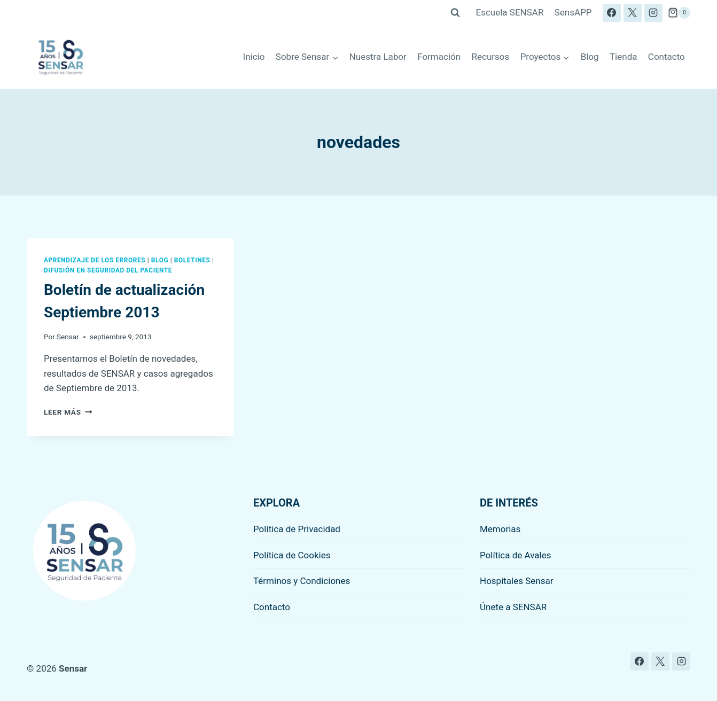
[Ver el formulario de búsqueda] (455, 12)
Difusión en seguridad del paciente (108, 270)
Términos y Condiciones (301, 580)
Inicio (254, 56)
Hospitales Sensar (517, 580)
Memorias (500, 529)
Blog (590, 56)
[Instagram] (653, 13)
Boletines (192, 260)
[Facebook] (612, 13)
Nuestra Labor (378, 56)
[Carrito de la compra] (679, 13)
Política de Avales (515, 555)
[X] (633, 13)
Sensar (68, 336)
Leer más (68, 412)
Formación (439, 56)
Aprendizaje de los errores (94, 260)
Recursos (491, 56)
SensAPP (573, 12)
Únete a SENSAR (513, 607)
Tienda (623, 56)
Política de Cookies (292, 555)
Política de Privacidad (296, 529)
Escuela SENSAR (510, 12)
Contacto (666, 56)
